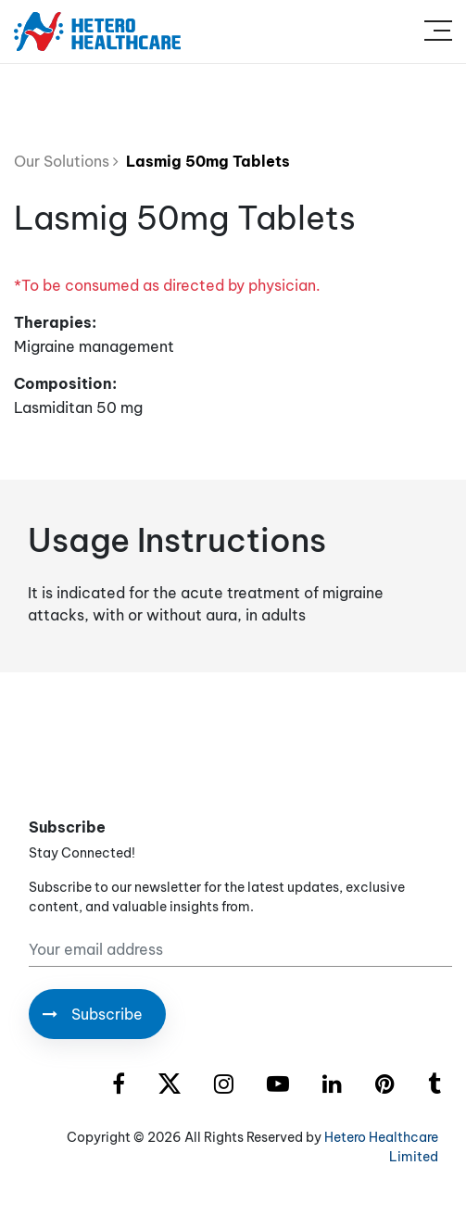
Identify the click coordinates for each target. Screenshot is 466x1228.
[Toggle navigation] (438, 31)
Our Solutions (66, 161)
